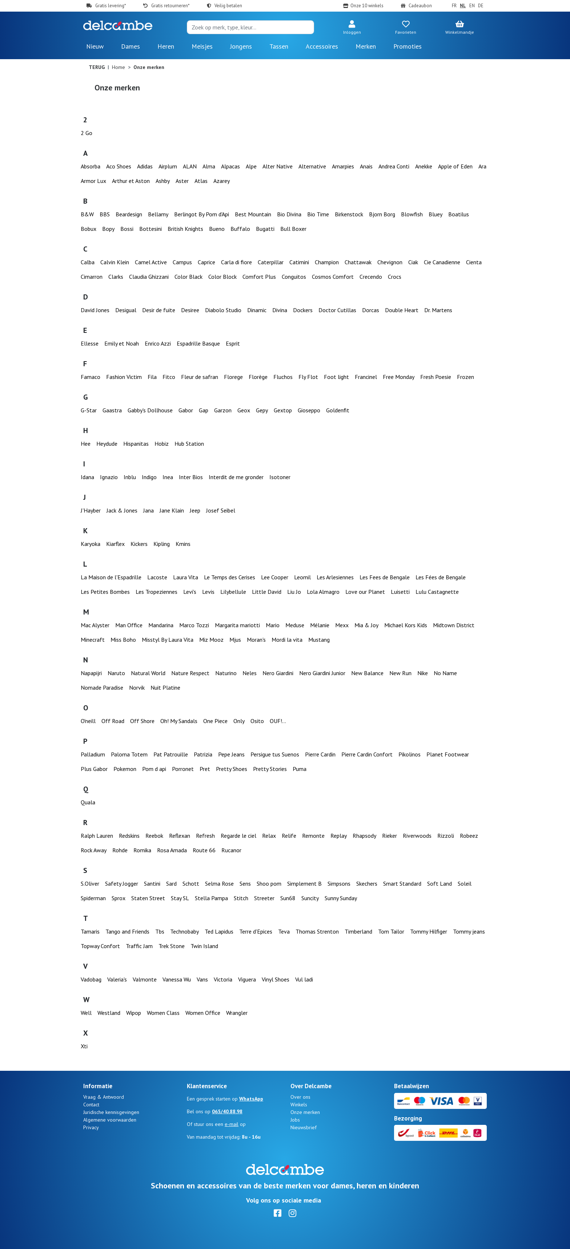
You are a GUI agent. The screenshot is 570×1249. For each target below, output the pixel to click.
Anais (366, 166)
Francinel (366, 376)
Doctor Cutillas (337, 310)
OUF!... (278, 720)
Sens (245, 883)
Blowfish (412, 214)
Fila (152, 376)
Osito (257, 720)
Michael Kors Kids (405, 625)
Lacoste (157, 577)
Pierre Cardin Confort (367, 754)
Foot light (336, 376)
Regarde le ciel (238, 835)
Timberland (358, 931)
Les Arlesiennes (335, 577)
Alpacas (230, 166)
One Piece (215, 720)
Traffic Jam (139, 946)
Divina (279, 310)
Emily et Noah (121, 343)
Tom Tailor (391, 931)
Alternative (312, 166)
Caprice (206, 262)
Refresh (205, 835)
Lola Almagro (323, 591)
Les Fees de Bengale (385, 577)
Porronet (183, 768)
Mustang (319, 639)
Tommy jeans (469, 931)
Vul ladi (304, 979)
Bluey (435, 214)
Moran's (256, 639)
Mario (273, 625)
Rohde (120, 850)
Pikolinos (409, 754)
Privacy (91, 1127)
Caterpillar (271, 262)
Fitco (168, 376)
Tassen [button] (278, 46)
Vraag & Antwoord (103, 1097)
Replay (338, 835)
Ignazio (109, 477)
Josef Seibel (220, 510)
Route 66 (204, 850)
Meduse (294, 625)
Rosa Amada (172, 850)
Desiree (190, 310)
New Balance (367, 673)
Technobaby (184, 931)
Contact (91, 1104)
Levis (208, 591)
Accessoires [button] (322, 46)
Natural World (148, 673)
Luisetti (400, 591)
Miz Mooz (211, 639)
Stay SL (180, 898)
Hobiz (161, 443)
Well (86, 1012)
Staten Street (148, 898)
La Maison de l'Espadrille (111, 577)
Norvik (137, 687)
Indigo (149, 477)
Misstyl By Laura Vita (167, 639)
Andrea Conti (393, 166)
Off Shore (142, 720)
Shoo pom (269, 883)
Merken (366, 46)
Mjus (235, 639)
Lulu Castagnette (437, 591)
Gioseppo (309, 410)
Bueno (217, 228)
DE (480, 6)
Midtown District (453, 625)
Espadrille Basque (198, 343)
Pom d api (154, 768)
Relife (289, 835)
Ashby (163, 180)
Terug (97, 67)
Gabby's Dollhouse (150, 410)
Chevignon (389, 262)
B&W (87, 214)
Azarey (221, 180)
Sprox (118, 898)
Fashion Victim (124, 376)
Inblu (130, 477)
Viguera (247, 979)
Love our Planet (365, 591)
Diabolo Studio (223, 310)
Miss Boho (123, 639)
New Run (400, 673)
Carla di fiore (236, 262)
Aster (182, 180)
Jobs (295, 1120)
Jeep (195, 510)
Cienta (474, 262)
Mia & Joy (366, 625)
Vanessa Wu (176, 979)
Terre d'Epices (255, 931)
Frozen (465, 376)
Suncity (310, 898)
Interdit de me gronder (236, 477)
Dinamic (256, 310)
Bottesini (150, 228)
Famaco (90, 376)
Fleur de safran (199, 376)
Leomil (302, 577)
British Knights (185, 228)
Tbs (159, 931)
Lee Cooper (274, 577)
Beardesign (129, 214)
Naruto (116, 673)
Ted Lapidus (219, 931)
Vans (202, 979)
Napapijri (91, 673)
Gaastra (112, 410)
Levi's (189, 591)
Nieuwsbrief (303, 1127)
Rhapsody (364, 835)
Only (239, 720)
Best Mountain (253, 214)
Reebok (154, 835)
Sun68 (288, 898)
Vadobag (91, 979)
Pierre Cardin (320, 754)
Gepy (262, 410)
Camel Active (151, 262)
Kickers (139, 543)
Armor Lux (93, 180)
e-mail (231, 1124)
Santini (152, 883)
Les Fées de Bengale (441, 577)
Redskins (129, 835)
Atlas (201, 180)
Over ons (300, 1097)
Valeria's (117, 979)
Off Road (112, 720)
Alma (208, 166)
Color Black (188, 276)
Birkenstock (349, 214)
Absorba (90, 166)
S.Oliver (90, 883)
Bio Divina (289, 214)
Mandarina (160, 625)
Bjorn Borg (382, 214)
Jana (148, 510)
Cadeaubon (420, 6)
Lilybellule (233, 591)
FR (454, 6)
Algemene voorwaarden (109, 1120)
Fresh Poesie (435, 376)
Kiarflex (115, 543)
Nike (422, 673)
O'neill (88, 720)
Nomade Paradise (102, 687)
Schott (190, 883)
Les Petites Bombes (105, 591)
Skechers (366, 883)
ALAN (190, 166)
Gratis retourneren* (170, 6)
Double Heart (401, 310)
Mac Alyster (95, 625)
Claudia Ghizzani (149, 276)
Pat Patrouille (170, 754)
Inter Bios (191, 477)
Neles (249, 673)
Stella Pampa (211, 898)
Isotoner (279, 477)
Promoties (407, 46)
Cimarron (92, 276)
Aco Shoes (118, 166)
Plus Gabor (94, 768)
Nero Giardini (277, 673)
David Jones (95, 310)
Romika (142, 850)
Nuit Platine (165, 687)
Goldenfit (337, 410)
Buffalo (240, 228)
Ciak (413, 262)
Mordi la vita (287, 639)
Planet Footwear (447, 754)
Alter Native (277, 166)
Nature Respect (190, 673)
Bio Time (318, 214)
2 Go (86, 132)
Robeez (469, 835)
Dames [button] (130, 46)
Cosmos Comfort (333, 276)
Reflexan (179, 835)
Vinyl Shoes (275, 979)
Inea (167, 477)
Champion (327, 262)
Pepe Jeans (231, 754)
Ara (482, 166)
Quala (88, 802)
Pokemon (124, 768)
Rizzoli (445, 835)
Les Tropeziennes (156, 591)
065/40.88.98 (227, 1111)
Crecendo (371, 276)
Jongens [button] (241, 46)
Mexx (342, 625)
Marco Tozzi (194, 625)
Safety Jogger (121, 883)
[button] (352, 28)
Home (118, 67)
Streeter (264, 898)
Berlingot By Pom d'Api (201, 214)
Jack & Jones (122, 510)
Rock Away (94, 850)
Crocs (394, 276)
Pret (205, 768)
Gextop (283, 410)
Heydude (106, 443)
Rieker (389, 835)
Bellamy (158, 214)
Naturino (226, 673)
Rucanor (231, 850)
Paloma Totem (129, 754)
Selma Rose (219, 883)
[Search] (250, 27)
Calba (88, 262)
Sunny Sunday (341, 898)
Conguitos (294, 276)
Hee (86, 443)
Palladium (93, 754)
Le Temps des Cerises (229, 577)
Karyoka (90, 543)
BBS (105, 214)
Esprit (233, 343)
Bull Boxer (293, 228)
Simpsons (339, 883)
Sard (171, 883)
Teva (284, 931)
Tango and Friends (127, 931)
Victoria (223, 979)
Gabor (185, 410)
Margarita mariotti (237, 625)
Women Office (202, 1012)
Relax (269, 835)
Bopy (108, 228)
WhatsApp (251, 1098)
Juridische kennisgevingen (111, 1112)
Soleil (464, 883)
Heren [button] (165, 46)
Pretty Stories (270, 768)
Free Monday (398, 376)
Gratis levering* (110, 6)
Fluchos (283, 376)
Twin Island (204, 946)
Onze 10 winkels (367, 6)
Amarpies (343, 166)
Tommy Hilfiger (428, 931)
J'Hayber (91, 510)
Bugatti (265, 228)
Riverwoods (417, 835)
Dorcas (370, 310)
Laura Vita (185, 577)
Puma (299, 768)
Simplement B (304, 883)
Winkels (298, 1104)
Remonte (313, 835)
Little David (266, 591)
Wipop (133, 1012)
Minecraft (93, 639)
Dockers (303, 310)
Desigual (125, 310)
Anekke (423, 166)
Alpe (251, 166)
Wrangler (237, 1012)
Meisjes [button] (202, 46)
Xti (84, 1046)
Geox (243, 410)
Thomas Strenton (317, 931)
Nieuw (95, 46)
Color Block (222, 276)
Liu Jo (294, 591)
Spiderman (93, 898)
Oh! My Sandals (178, 720)
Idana (87, 477)
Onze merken (305, 1112)
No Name (445, 673)
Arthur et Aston (131, 180)
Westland (108, 1012)
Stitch (241, 898)
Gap (203, 410)
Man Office (128, 625)
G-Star (89, 410)
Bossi (126, 228)
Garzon (223, 410)
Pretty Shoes (231, 768)
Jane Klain (172, 510)
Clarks (115, 276)
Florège (258, 376)
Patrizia (203, 754)
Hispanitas (136, 443)
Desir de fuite (158, 310)
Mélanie (319, 625)
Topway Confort (100, 946)
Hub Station (189, 443)
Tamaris (90, 931)
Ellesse (90, 343)
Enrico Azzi (158, 343)
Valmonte (145, 979)
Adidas (145, 166)
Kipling (161, 543)
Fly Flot (308, 376)
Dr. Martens (438, 310)
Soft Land (439, 883)
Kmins (183, 543)
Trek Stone (171, 946)
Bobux (88, 228)
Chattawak (358, 262)
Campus (182, 262)
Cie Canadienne (442, 262)
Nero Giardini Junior (322, 673)
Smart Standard (402, 883)
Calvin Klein (114, 262)
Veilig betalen (228, 6)
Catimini (299, 262)
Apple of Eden (455, 166)
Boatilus (458, 214)
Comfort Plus (259, 276)
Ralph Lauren (97, 835)
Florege (233, 376)
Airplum (167, 166)
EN (472, 6)
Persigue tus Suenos (274, 754)
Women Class (163, 1012)
